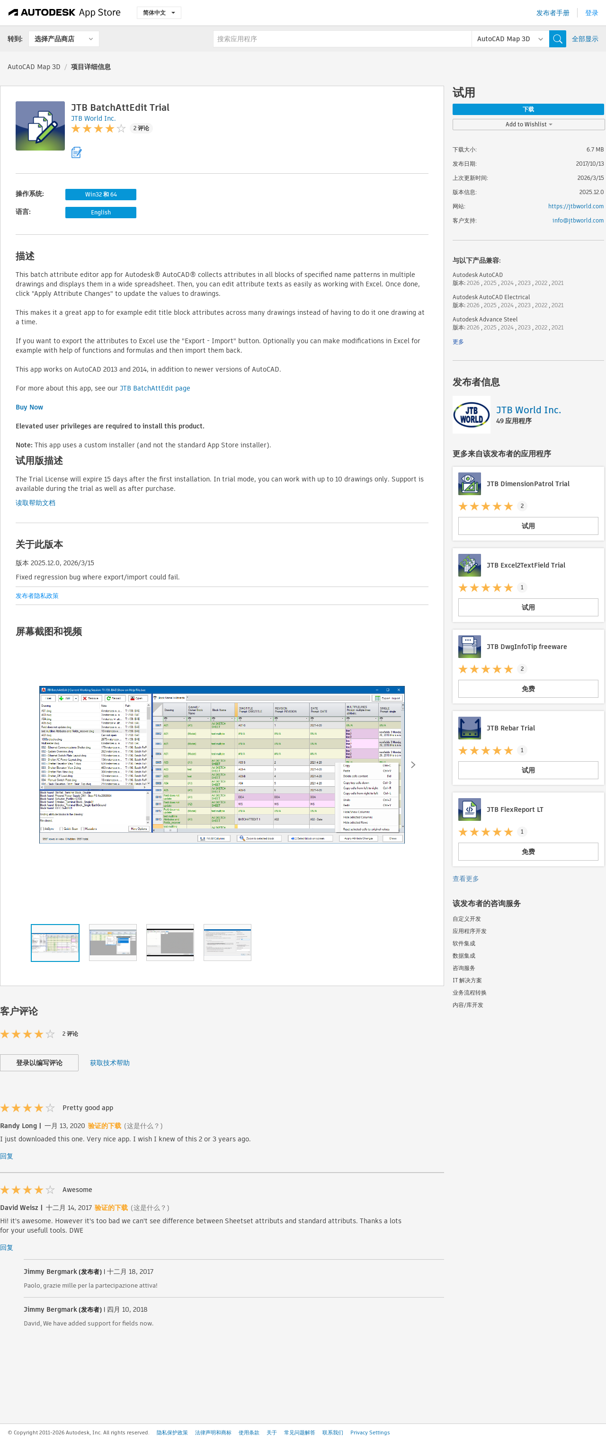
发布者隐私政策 (37, 595)
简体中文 (159, 13)
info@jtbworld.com (578, 220)
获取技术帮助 (110, 1062)
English (101, 212)
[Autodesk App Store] (65, 13)
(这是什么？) (143, 1125)
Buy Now (29, 407)
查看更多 (466, 878)
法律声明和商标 (213, 1432)
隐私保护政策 (172, 1432)
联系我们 (332, 1432)
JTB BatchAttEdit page (155, 388)
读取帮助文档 (35, 502)
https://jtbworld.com (576, 206)
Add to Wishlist (529, 124)
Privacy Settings (370, 1432)
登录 (591, 13)
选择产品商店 (54, 39)
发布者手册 (553, 13)
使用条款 (249, 1432)
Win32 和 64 (101, 194)
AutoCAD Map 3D (34, 66)
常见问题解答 (299, 1432)
